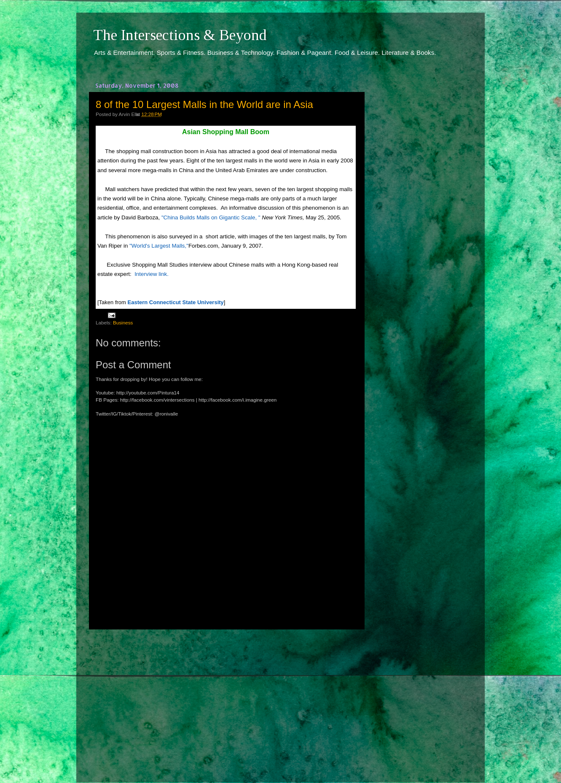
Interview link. (151, 274)
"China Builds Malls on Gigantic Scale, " (210, 217)
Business (123, 322)
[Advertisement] (226, 698)
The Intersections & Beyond (180, 35)
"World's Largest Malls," (158, 246)
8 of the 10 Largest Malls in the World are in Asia (204, 104)
